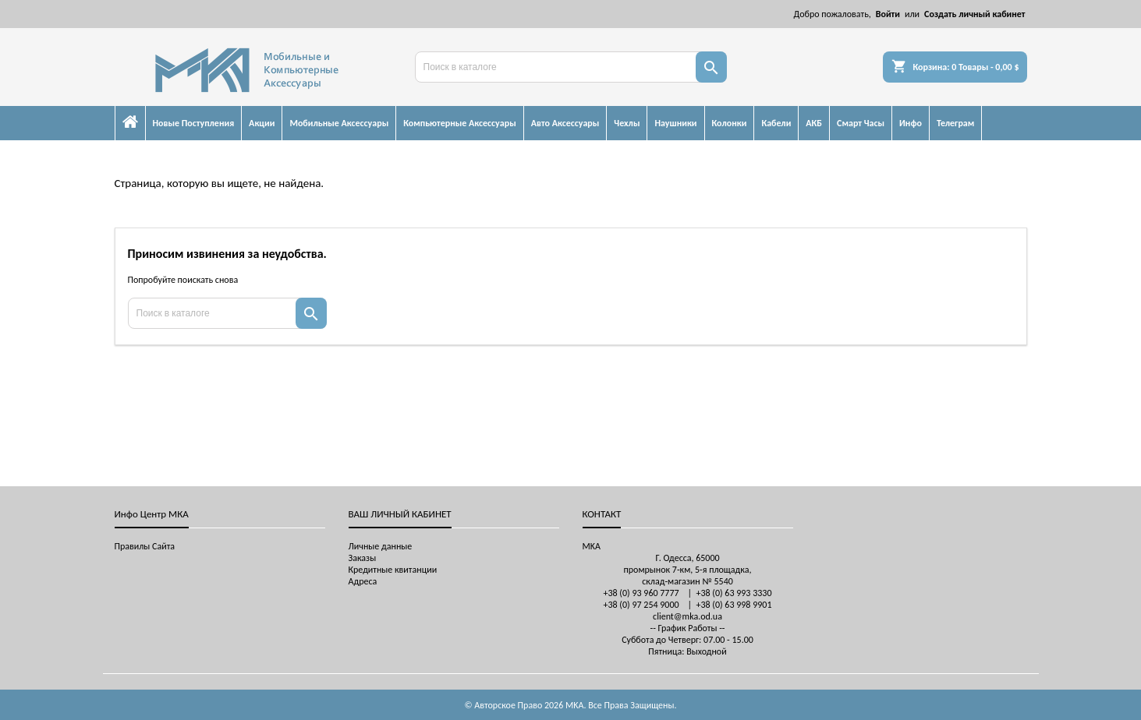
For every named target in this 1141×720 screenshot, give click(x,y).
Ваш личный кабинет (400, 514)
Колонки (729, 123)
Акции (262, 123)
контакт (602, 514)
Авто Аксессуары (565, 123)
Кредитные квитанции (393, 569)
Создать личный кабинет (974, 14)
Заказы (363, 557)
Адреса (363, 581)
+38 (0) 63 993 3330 (733, 593)
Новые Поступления (194, 123)
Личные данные (381, 546)
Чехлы (627, 123)
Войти (888, 14)
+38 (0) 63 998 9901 (733, 604)
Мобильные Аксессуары (338, 123)
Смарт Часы (860, 123)
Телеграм (955, 123)
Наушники (675, 123)
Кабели (776, 123)
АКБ (814, 123)
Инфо (910, 123)
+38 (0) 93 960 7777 (641, 593)
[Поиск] (571, 67)
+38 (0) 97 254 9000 (641, 604)
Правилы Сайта (145, 546)
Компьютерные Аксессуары (459, 123)
